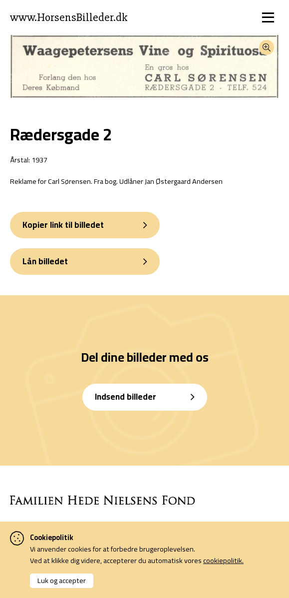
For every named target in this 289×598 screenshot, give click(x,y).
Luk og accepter (61, 580)
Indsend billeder (125, 397)
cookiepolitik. (223, 560)
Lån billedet (45, 261)
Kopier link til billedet (63, 225)
